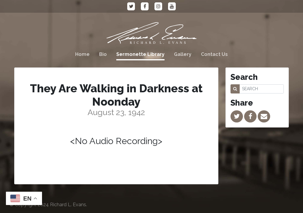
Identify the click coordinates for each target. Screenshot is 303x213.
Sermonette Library (140, 54)
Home (82, 54)
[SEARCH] (261, 88)
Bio (103, 54)
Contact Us (214, 54)
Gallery (182, 54)
